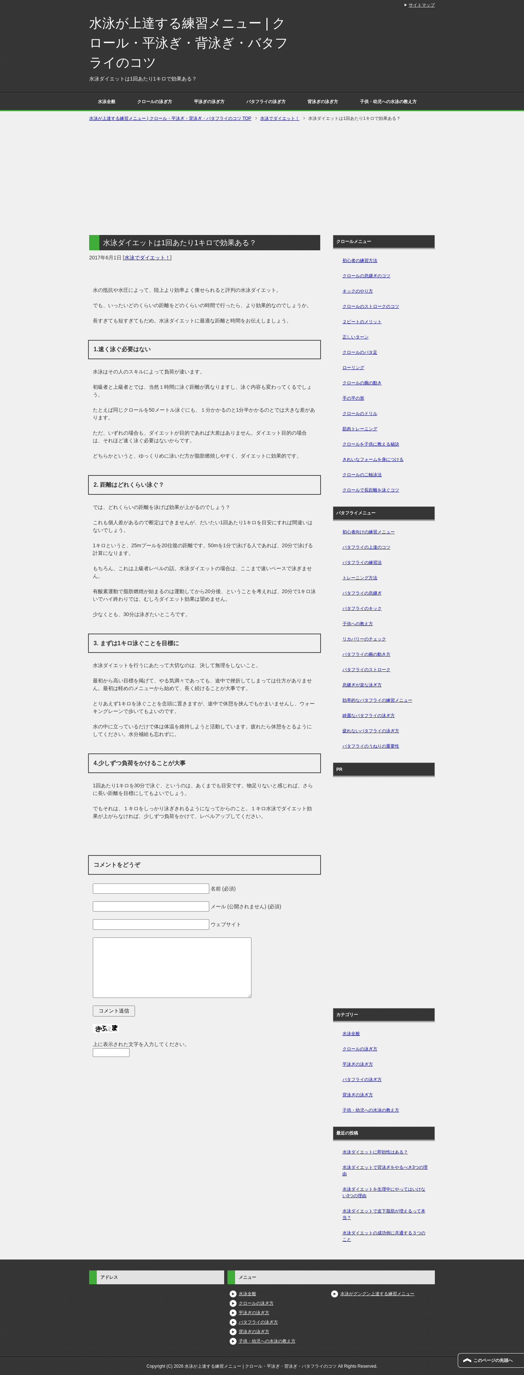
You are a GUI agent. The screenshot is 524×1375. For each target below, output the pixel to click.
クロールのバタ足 (359, 352)
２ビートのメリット (362, 321)
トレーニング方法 (359, 577)
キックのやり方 (357, 291)
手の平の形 (353, 398)
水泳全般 (106, 101)
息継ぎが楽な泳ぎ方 (362, 685)
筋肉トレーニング (359, 428)
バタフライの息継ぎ (362, 593)
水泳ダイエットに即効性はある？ (375, 1152)
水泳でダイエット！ (147, 257)
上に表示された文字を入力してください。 (141, 1044)
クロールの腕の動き (362, 382)
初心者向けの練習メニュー (368, 531)
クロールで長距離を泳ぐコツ (370, 490)
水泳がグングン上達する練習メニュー (377, 1293)
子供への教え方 (357, 623)
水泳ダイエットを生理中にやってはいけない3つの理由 (383, 1192)
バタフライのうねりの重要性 (370, 746)
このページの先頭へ (493, 1360)
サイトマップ (422, 5)
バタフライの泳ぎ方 (266, 101)
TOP (170, 118)
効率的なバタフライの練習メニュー (377, 700)
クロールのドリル (359, 413)
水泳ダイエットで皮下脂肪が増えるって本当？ (383, 1214)
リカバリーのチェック (364, 639)
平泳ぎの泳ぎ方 (209, 101)
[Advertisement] (262, 177)
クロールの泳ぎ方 (154, 101)
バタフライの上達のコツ (366, 547)
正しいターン (355, 337)
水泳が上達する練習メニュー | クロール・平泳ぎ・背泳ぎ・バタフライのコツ (188, 43)
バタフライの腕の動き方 (366, 654)
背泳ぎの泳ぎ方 (322, 101)
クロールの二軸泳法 (362, 474)
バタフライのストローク (366, 669)
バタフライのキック (362, 608)
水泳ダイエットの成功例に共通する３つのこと (383, 1236)
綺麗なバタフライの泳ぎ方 (368, 715)
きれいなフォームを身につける (373, 459)
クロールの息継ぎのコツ (366, 275)
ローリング (353, 367)
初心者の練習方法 (359, 260)
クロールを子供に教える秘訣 (370, 444)
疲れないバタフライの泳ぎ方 (370, 730)
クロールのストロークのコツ (370, 306)
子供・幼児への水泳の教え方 (388, 101)
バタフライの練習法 (362, 562)
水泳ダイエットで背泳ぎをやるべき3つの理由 (385, 1170)
